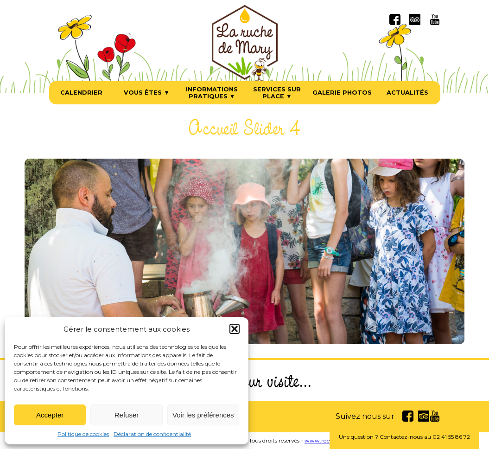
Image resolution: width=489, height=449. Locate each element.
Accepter (50, 415)
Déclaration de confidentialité (152, 433)
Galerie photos (342, 92)
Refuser (126, 415)
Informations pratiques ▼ (212, 93)
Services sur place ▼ (277, 93)
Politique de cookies (83, 433)
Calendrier (81, 92)
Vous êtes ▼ (147, 92)
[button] (234, 329)
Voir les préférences (203, 415)
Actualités (407, 92)
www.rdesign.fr (325, 440)
